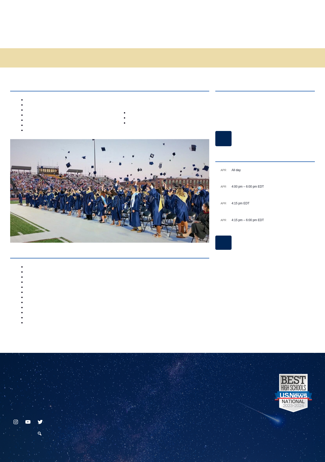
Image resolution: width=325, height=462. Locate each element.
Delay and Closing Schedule (223, 138)
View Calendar (223, 243)
